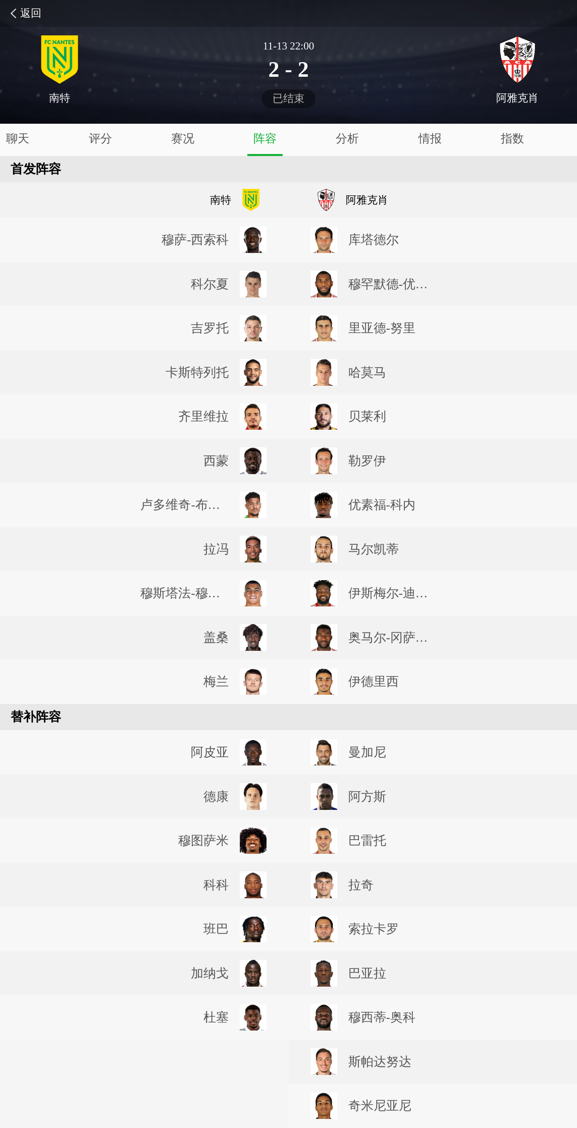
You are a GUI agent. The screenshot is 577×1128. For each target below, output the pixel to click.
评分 (100, 138)
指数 (512, 138)
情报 (430, 138)
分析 (347, 138)
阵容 (265, 138)
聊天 (17, 138)
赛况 (182, 138)
